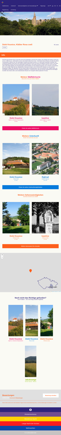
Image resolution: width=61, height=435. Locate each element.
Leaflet (52, 291)
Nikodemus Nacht (30, 419)
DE (60, 5)
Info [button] (49, 5)
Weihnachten (30, 428)
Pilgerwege (42, 5)
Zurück (56, 44)
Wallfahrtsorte (5, 5)
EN (55, 5)
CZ (52, 5)
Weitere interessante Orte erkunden (30, 246)
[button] (30, 271)
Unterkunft (13, 5)
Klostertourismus (30, 414)
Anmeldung (13, 9)
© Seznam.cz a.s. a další (57, 291)
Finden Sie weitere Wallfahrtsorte (30, 128)
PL (57, 5)
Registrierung (5, 9)
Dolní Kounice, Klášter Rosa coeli (17, 45)
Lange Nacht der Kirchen (30, 423)
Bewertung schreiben (50, 395)
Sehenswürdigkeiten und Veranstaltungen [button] (28, 5)
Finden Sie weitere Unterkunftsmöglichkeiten (30, 187)
